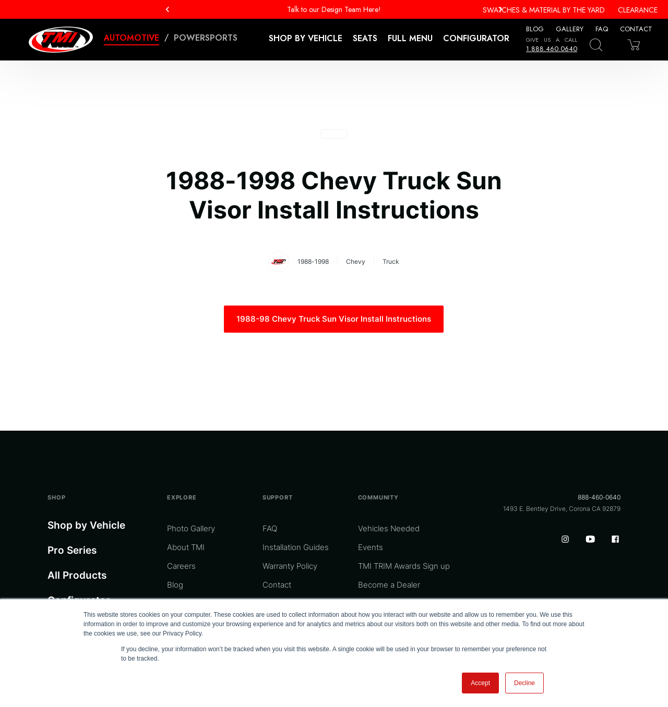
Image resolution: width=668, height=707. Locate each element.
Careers (181, 566)
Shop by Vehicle (86, 525)
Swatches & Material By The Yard (544, 10)
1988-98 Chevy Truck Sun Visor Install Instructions (333, 319)
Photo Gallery (191, 528)
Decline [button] (524, 683)
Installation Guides (296, 547)
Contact (636, 29)
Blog (535, 29)
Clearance (638, 10)
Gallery (569, 29)
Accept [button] (480, 683)
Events (370, 547)
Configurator (476, 38)
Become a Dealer (389, 585)
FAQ (601, 29)
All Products (76, 575)
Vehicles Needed (389, 528)
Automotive (131, 38)
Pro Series (72, 550)
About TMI (186, 547)
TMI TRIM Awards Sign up (404, 566)
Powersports (205, 38)
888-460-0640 (599, 497)
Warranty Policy (290, 566)
